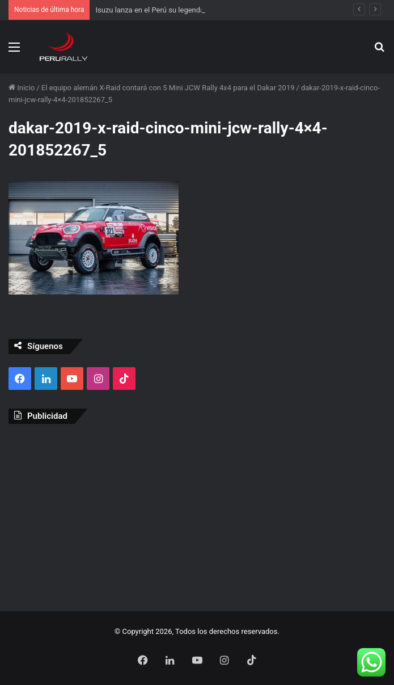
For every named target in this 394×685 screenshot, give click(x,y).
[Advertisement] (197, 514)
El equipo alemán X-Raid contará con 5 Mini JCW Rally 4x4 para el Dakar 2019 (168, 87)
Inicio (22, 87)
